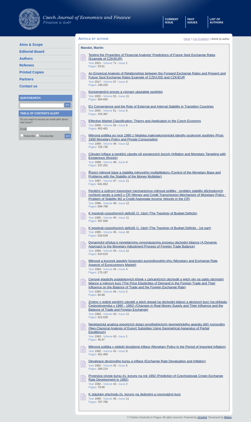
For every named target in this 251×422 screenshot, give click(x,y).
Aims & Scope (31, 45)
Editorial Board (31, 52)
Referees (26, 65)
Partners (26, 79)
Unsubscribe (47, 136)
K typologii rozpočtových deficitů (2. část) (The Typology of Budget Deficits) (142, 213)
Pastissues (192, 21)
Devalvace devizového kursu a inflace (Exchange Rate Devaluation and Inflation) (147, 361)
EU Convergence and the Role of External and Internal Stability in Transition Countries (151, 106)
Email (23, 129)
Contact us (28, 86)
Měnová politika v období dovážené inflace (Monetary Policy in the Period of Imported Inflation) (157, 347)
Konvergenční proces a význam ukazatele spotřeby (125, 92)
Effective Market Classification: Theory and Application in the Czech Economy (144, 121)
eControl (202, 417)
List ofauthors (216, 21)
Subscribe (29, 136)
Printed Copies (31, 72)
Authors (26, 58)
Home (187, 39)
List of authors (201, 39)
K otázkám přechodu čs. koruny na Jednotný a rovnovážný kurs (134, 394)
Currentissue (171, 21)
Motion (228, 417)
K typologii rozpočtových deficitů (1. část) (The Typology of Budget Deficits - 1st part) (149, 228)
